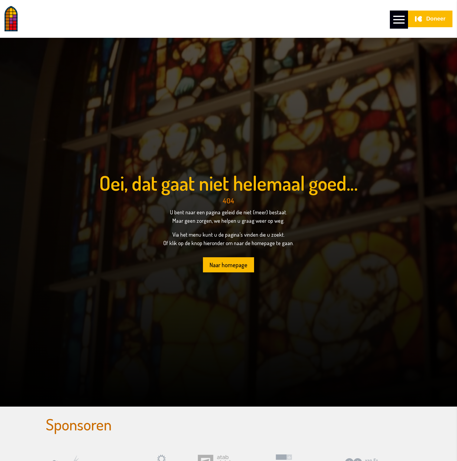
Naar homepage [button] (228, 265)
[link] (39, 19)
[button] (399, 19)
